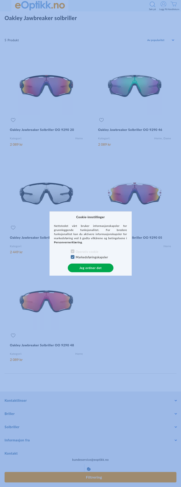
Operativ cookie (87, 252)
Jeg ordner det (90, 268)
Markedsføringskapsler (92, 257)
